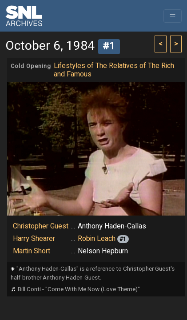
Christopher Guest (40, 226)
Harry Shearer (34, 238)
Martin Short (31, 251)
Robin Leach (96, 238)
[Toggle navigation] (172, 16)
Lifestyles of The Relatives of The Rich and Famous (114, 70)
